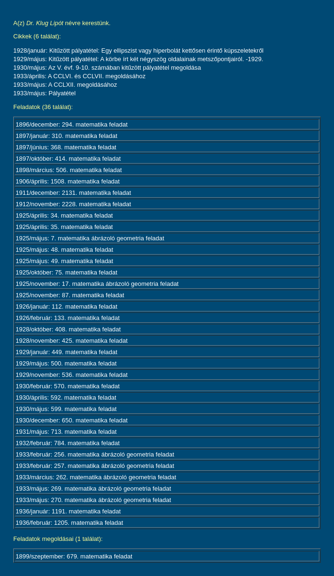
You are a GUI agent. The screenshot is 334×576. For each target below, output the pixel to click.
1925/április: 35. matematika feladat (64, 226)
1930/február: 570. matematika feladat (68, 386)
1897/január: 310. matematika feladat (66, 135)
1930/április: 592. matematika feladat (66, 397)
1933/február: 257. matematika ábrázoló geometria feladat (95, 465)
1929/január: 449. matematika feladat (66, 352)
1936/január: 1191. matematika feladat (68, 511)
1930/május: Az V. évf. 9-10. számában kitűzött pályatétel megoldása (107, 67)
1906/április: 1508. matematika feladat (68, 181)
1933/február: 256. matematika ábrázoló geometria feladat (95, 454)
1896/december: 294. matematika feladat (71, 124)
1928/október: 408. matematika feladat (68, 329)
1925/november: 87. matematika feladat (70, 295)
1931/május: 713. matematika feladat (66, 431)
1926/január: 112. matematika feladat (66, 306)
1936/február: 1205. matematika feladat (69, 522)
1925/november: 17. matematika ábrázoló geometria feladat (97, 283)
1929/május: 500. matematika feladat (66, 363)
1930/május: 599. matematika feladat (66, 408)
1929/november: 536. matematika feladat (71, 374)
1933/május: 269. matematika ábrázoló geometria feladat (93, 488)
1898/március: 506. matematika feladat (69, 170)
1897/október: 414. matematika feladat (68, 158)
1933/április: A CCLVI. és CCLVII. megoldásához (79, 76)
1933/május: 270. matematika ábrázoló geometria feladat (93, 499)
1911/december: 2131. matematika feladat (73, 192)
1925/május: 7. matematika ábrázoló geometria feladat (90, 238)
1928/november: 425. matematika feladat (71, 340)
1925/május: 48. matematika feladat (64, 249)
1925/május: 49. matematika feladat (64, 261)
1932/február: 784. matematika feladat (68, 443)
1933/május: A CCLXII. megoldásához (65, 84)
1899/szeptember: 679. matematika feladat (74, 556)
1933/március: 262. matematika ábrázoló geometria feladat (96, 477)
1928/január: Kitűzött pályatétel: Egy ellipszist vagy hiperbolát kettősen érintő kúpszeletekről (138, 50)
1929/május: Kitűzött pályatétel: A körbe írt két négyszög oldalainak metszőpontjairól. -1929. (138, 59)
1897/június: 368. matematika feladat (66, 147)
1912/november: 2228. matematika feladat (73, 204)
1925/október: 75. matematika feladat (66, 272)
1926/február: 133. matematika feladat (68, 317)
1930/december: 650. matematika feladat (71, 420)
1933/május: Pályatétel (44, 93)
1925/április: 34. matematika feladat (64, 215)
